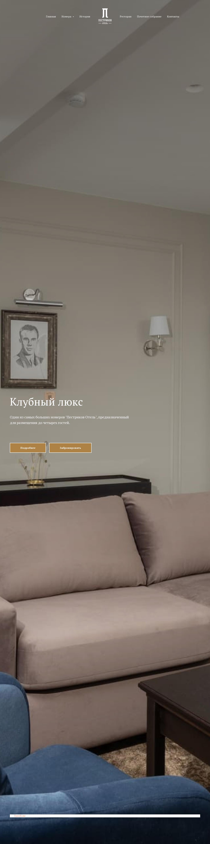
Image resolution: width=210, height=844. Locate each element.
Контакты (173, 16)
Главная (51, 16)
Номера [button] (67, 16)
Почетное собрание (149, 16)
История (84, 16)
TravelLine (20, 815)
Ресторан (125, 16)
